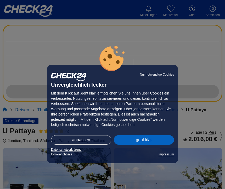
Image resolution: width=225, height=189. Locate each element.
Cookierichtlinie (61, 154)
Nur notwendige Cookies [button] (157, 74)
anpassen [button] (81, 140)
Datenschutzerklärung (66, 149)
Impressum (166, 154)
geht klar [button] (144, 140)
